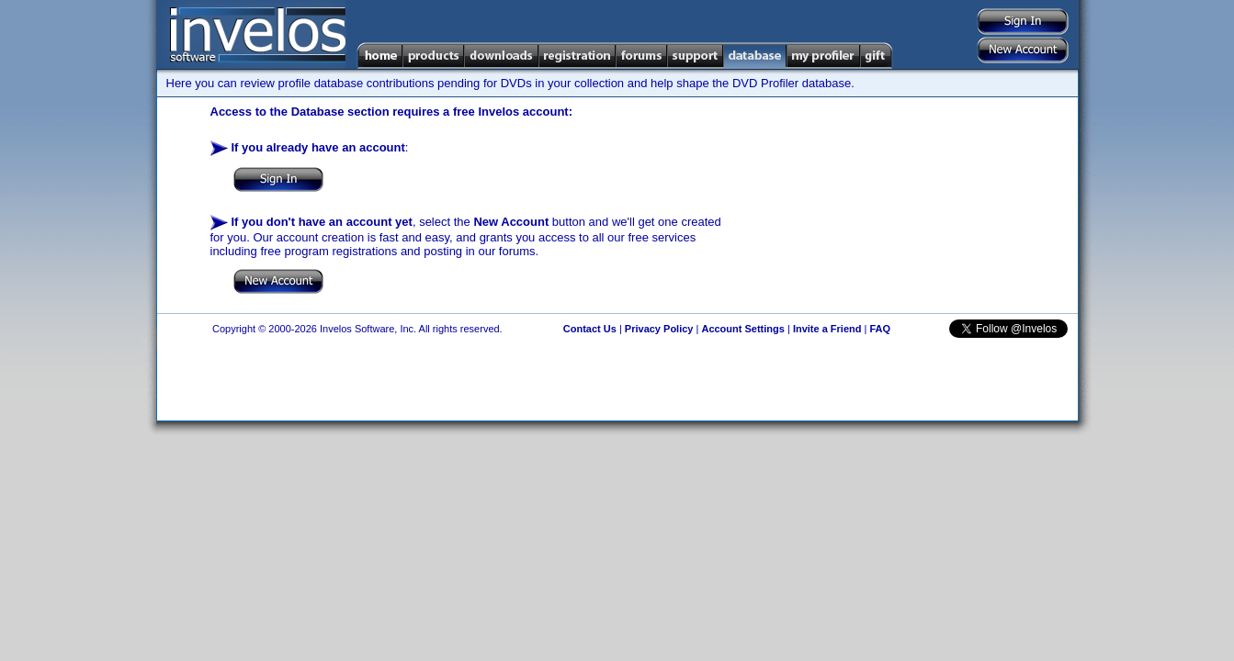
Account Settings (742, 328)
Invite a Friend (827, 328)
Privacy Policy (659, 328)
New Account (511, 222)
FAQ (879, 328)
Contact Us (590, 328)
